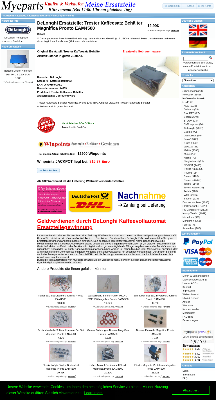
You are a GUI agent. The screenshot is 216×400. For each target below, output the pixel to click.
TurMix (187, 191)
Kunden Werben (191, 309)
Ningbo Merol (191, 161)
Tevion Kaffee (191, 187)
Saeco (187, 176)
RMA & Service (190, 298)
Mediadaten (189, 313)
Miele (187, 154)
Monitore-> (188, 220)
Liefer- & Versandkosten (195, 275)
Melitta (187, 150)
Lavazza (188, 146)
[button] (172, 6)
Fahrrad (186, 224)
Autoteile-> (188, 228)
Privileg (188, 172)
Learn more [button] (93, 393)
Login (185, 370)
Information (188, 374)
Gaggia (188, 131)
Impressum (188, 290)
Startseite (8, 15)
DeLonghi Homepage (16, 37)
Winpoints (187, 305)
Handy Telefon (190, 213)
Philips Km (190, 168)
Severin (188, 198)
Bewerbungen (190, 320)
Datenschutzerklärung (194, 279)
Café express (191, 124)
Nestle (187, 157)
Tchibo (187, 183)
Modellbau (188, 217)
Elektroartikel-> (190, 206)
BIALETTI (189, 113)
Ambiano (189, 109)
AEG (186, 105)
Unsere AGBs (190, 283)
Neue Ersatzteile (11, 46)
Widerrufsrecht (190, 294)
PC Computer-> (191, 209)
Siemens (189, 180)
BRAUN (188, 120)
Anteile (186, 302)
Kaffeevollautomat (39, 15)
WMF (187, 195)
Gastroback (190, 135)
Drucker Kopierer (191, 202)
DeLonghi (59, 15)
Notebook (187, 94)
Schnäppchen (190, 91)
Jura (186, 139)
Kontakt (186, 287)
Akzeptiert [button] (191, 390)
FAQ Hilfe (187, 316)
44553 (71, 15)
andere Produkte (13, 41)
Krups (187, 143)
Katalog (21, 15)
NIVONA (188, 165)
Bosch (187, 116)
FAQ (184, 378)
